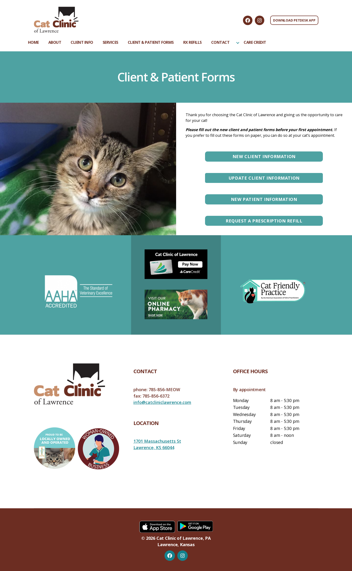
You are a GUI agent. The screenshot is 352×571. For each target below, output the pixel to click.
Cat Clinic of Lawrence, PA (183, 538)
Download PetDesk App (294, 20)
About (54, 42)
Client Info (82, 42)
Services (110, 42)
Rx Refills (192, 42)
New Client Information (264, 156)
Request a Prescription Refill (264, 221)
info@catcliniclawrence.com (162, 402)
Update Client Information (264, 178)
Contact (220, 42)
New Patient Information (264, 199)
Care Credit (255, 42)
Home (33, 42)
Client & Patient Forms (151, 42)
